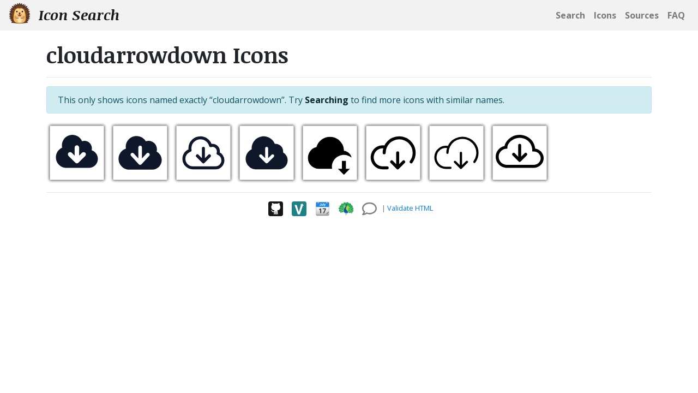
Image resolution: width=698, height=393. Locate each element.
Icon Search (64, 14)
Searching (326, 100)
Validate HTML (410, 208)
